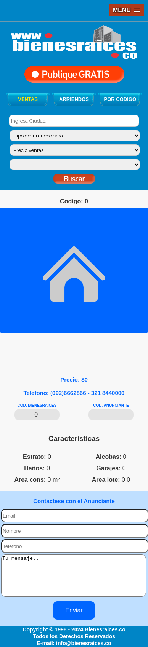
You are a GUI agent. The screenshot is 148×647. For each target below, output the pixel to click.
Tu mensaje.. (73, 579)
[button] (126, 10)
